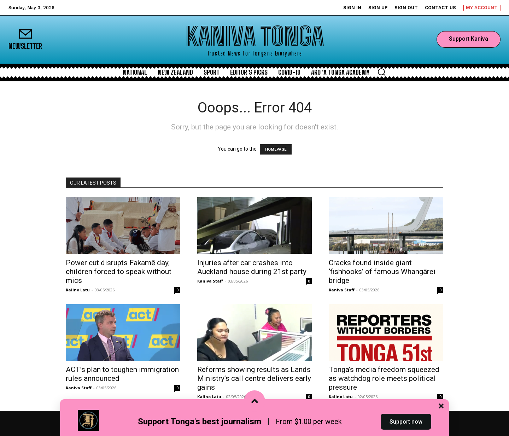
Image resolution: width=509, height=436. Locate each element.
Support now (406, 423)
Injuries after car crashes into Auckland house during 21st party (251, 267)
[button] (381, 71)
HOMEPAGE (275, 149)
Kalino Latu (78, 289)
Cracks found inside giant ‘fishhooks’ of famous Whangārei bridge (382, 271)
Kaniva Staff (210, 281)
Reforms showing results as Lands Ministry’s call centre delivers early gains (254, 378)
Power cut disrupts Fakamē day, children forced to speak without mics (118, 271)
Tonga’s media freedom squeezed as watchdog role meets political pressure (384, 378)
